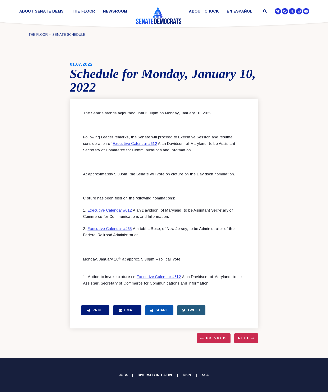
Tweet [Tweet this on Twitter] (191, 310)
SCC (205, 375)
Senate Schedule (68, 34)
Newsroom (115, 11)
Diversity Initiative (155, 375)
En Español (239, 11)
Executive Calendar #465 (109, 229)
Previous (216, 338)
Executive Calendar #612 (135, 144)
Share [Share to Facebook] (159, 310)
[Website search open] (265, 11)
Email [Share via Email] (127, 310)
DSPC (187, 375)
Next (243, 338)
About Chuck (204, 11)
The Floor (83, 11)
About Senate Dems (41, 11)
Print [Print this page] (95, 310)
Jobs (123, 375)
